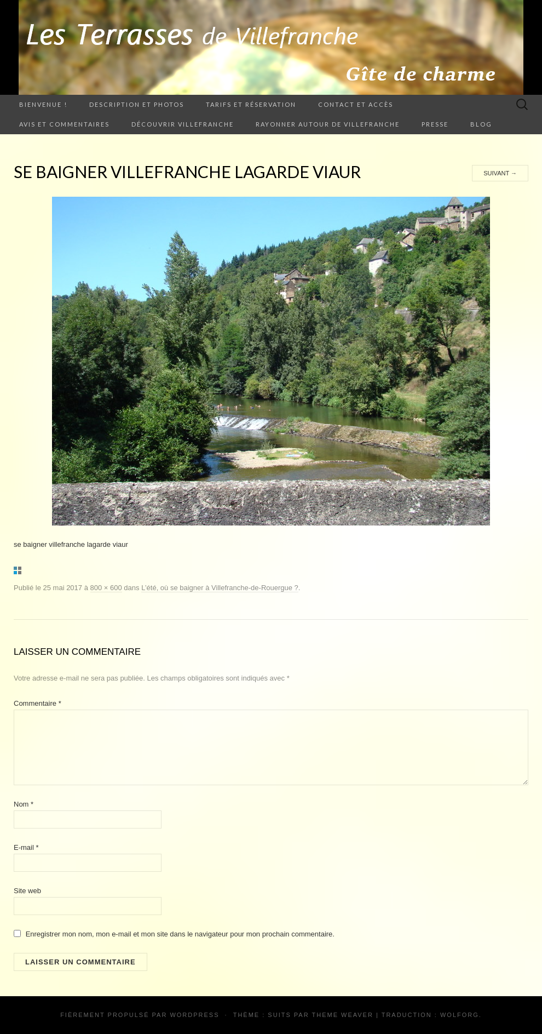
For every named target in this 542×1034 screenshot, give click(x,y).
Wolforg (459, 1015)
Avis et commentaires (64, 124)
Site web (27, 891)
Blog (481, 124)
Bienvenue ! (43, 104)
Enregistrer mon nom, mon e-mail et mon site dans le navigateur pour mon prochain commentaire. (180, 934)
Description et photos (136, 104)
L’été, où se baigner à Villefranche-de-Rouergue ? (219, 588)
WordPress (194, 1015)
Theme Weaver (342, 1015)
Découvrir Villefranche (182, 124)
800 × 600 (106, 588)
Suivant (500, 173)
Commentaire (37, 703)
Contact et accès (355, 104)
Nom (23, 804)
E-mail (26, 847)
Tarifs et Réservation (251, 104)
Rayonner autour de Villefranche (328, 124)
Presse (435, 124)
